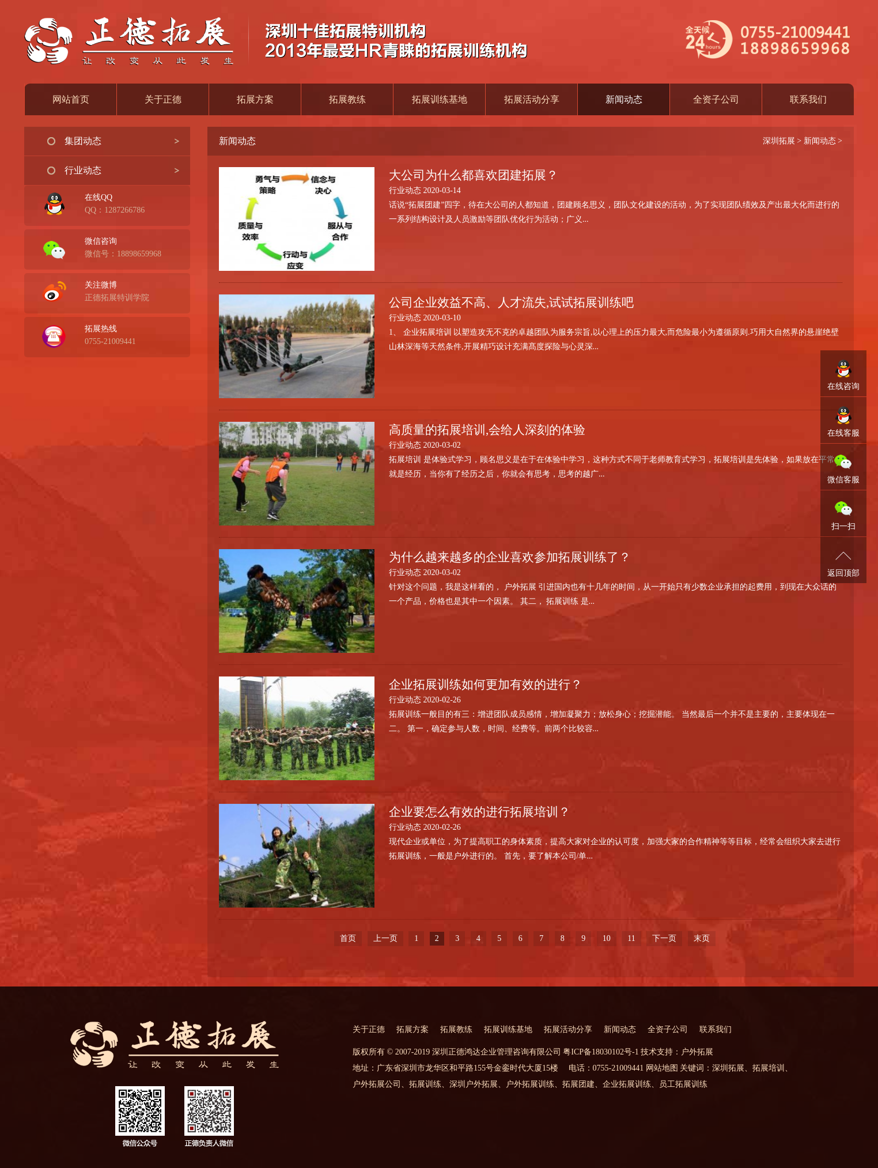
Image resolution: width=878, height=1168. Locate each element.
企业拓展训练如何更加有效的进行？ (485, 684)
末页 (702, 938)
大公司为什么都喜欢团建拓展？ (473, 175)
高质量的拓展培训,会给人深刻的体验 (487, 430)
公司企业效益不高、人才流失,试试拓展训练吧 (511, 302)
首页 (348, 938)
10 (607, 938)
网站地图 (662, 1068)
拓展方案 (255, 99)
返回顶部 (843, 573)
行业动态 (83, 170)
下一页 (664, 938)
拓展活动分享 (531, 99)
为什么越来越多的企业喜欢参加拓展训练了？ (510, 557)
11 (631, 938)
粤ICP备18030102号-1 (600, 1052)
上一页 (385, 938)
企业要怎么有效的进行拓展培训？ (479, 812)
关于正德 (163, 99)
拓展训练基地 (439, 99)
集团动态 (83, 141)
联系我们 (808, 99)
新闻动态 (820, 141)
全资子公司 (716, 99)
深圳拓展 (779, 141)
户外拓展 (697, 1052)
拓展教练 (347, 99)
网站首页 (70, 99)
